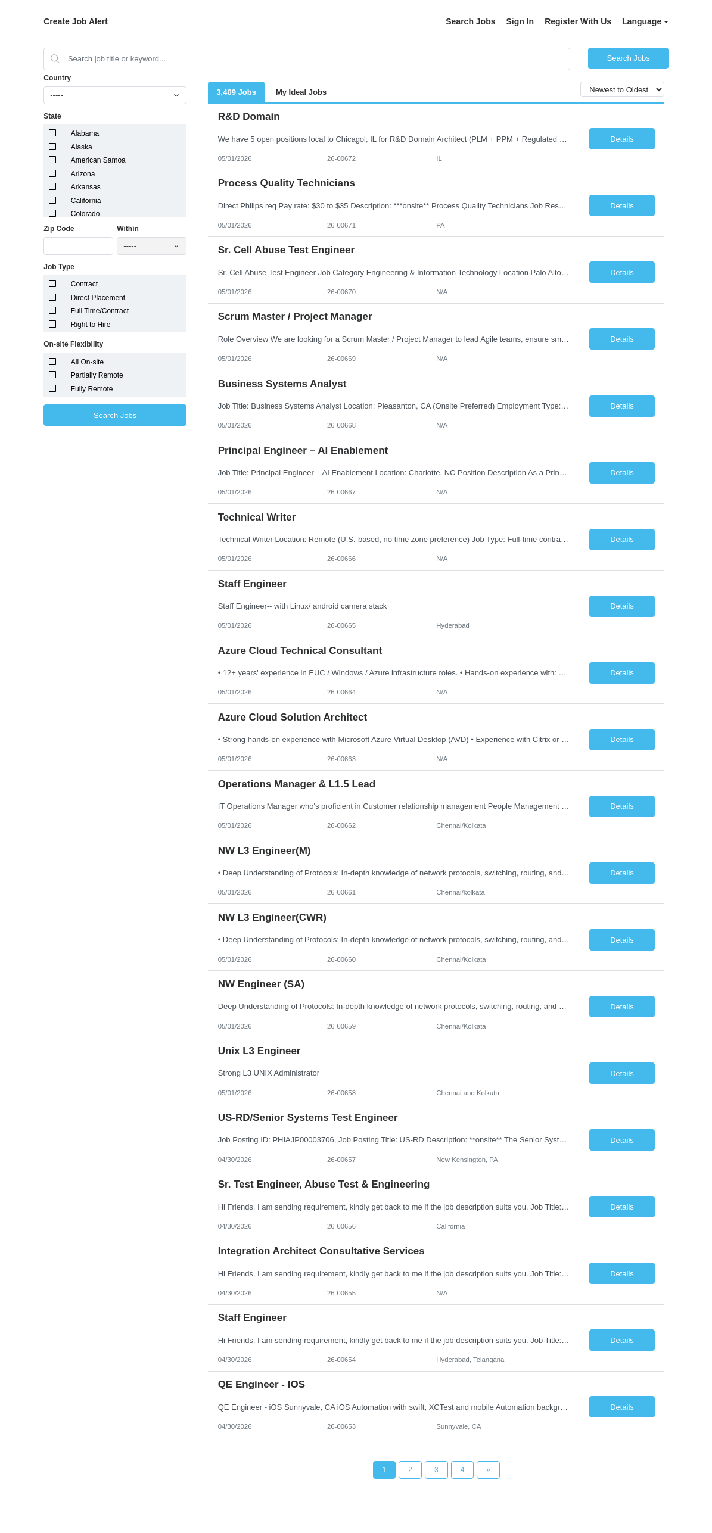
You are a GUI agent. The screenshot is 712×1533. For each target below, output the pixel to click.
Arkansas (86, 187)
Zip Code (58, 229)
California (86, 201)
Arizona (83, 174)
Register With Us (578, 21)
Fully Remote (92, 389)
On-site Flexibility (73, 344)
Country (57, 78)
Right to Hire (91, 324)
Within (128, 229)
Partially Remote (97, 375)
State (52, 116)
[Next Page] (488, 1470)
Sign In (520, 21)
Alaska (81, 147)
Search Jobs (470, 21)
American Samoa (98, 160)
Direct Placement (98, 298)
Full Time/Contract (100, 311)
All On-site (87, 362)
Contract (84, 284)
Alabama (85, 133)
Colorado (85, 214)
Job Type (58, 267)
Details (622, 139)
